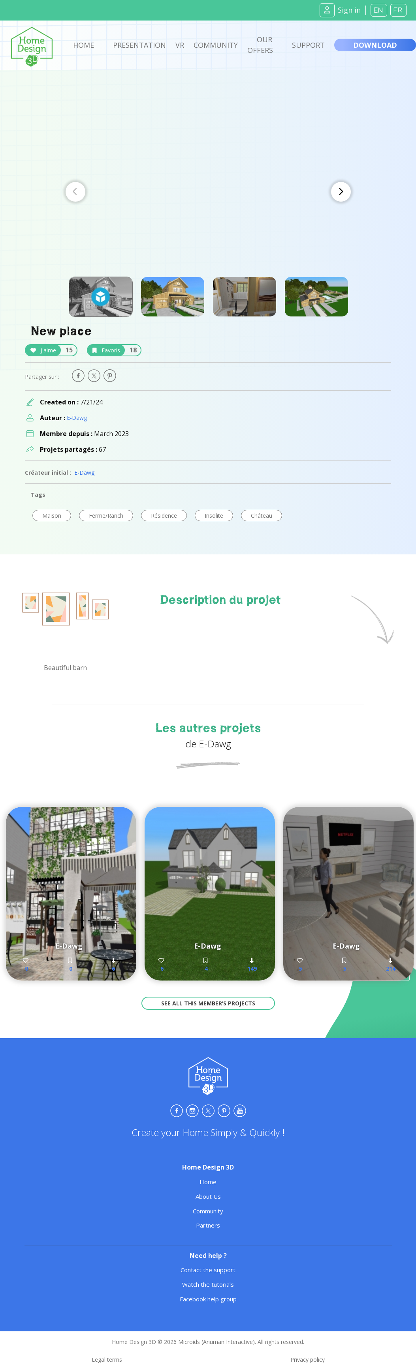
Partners (208, 1225)
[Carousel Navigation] (208, 192)
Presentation (139, 45)
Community (216, 45)
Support (308, 45)
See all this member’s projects (208, 1003)
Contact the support (208, 1270)
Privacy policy (307, 1359)
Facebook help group (208, 1299)
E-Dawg (77, 417)
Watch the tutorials (208, 1284)
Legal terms (107, 1359)
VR (179, 45)
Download (375, 45)
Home (83, 45)
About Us (208, 1196)
